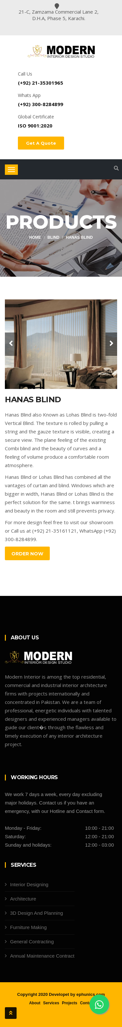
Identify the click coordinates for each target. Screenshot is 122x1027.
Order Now (27, 554)
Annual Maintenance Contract (42, 956)
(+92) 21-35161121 (54, 530)
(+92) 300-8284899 (40, 104)
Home (35, 237)
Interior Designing (29, 884)
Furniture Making (28, 927)
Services (51, 1003)
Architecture (23, 898)
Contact (87, 1003)
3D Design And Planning (36, 913)
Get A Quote (41, 143)
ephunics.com (90, 994)
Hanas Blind (79, 237)
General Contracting (32, 941)
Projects (69, 1003)
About (34, 1003)
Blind (53, 237)
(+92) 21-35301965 (40, 82)
